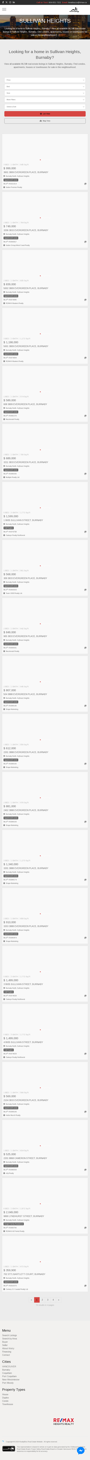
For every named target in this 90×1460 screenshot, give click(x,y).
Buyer (5, 1342)
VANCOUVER (9, 1366)
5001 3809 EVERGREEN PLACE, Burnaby (26, 346)
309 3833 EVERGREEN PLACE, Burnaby (25, 578)
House (5, 1394)
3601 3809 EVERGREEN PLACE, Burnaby (26, 172)
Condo (5, 1401)
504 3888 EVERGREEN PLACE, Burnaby (25, 694)
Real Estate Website (35, 1442)
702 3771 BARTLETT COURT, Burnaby (24, 1274)
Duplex (5, 1398)
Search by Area (9, 1338)
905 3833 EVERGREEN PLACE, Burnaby (25, 636)
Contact (6, 1355)
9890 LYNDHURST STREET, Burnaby (24, 1216)
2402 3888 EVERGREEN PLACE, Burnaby (26, 810)
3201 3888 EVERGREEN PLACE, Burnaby (26, 868)
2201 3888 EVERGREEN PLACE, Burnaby (26, 752)
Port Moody (7, 1383)
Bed (8, 87)
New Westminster (10, 1379)
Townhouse (7, 1404)
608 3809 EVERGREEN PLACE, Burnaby (25, 404)
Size (8, 93)
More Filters (11, 100)
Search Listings (9, 1335)
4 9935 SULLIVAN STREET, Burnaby (23, 1042)
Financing (6, 1352)
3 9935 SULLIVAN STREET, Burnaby (23, 984)
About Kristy (8, 1348)
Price (8, 80)
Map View (45, 121)
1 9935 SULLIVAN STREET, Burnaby (23, 520)
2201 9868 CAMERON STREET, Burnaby (25, 1158)
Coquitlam (7, 1373)
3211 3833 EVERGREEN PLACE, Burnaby (26, 462)
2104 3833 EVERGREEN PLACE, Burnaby (26, 1100)
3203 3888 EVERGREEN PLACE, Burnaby (26, 926)
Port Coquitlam (9, 1376)
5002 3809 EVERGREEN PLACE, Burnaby (26, 288)
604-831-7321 (55, 2)
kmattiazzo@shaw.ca (77, 2)
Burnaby (6, 1370)
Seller (5, 1345)
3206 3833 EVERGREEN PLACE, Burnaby (26, 230)
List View (45, 114)
